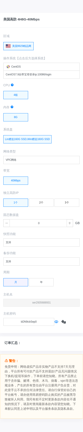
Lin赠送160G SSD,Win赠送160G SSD (27, 138)
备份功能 (9, 253)
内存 (8, 107)
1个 (16, 201)
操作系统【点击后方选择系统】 (25, 58)
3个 (67, 201)
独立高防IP (11, 193)
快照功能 (9, 234)
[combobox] (41, 67)
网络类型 (9, 151)
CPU (8, 85)
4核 (16, 93)
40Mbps (16, 179)
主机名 (8, 294)
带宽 (6, 170)
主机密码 (9, 313)
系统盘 (8, 129)
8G (15, 116)
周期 (6, 272)
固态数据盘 (11, 215)
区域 (6, 36)
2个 (41, 201)
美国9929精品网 (18, 45)
